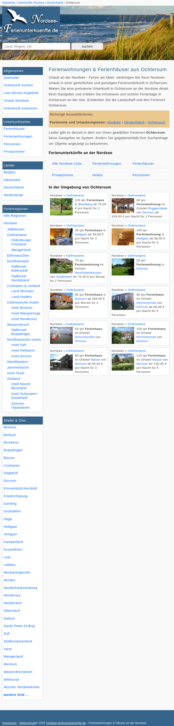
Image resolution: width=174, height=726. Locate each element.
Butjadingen (13, 450)
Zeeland (13, 379)
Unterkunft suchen (18, 85)
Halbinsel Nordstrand (20, 278)
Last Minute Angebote (21, 93)
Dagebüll (11, 473)
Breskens (11, 442)
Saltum (9, 618)
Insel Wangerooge (26, 313)
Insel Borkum (22, 307)
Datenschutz (27, 723)
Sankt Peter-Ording (19, 626)
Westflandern (17, 362)
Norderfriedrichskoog (20, 588)
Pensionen (12, 144)
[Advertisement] (109, 411)
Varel (8, 649)
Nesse (95, 359)
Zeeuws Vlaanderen (20, 405)
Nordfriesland (18, 261)
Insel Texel (15, 373)
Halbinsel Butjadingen (21, 332)
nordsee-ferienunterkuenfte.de (66, 723)
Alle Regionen (15, 215)
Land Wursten (22, 291)
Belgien (10, 172)
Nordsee (10, 223)
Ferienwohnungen (18, 136)
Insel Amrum (21, 356)
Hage (8, 519)
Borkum (10, 435)
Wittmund (11, 679)
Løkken (9, 565)
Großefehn (12, 511)
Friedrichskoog (15, 496)
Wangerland (13, 656)
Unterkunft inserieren (21, 108)
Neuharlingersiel (17, 572)
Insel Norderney (24, 319)
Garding (10, 503)
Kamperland (13, 542)
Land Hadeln (21, 297)
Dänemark (12, 180)
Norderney (12, 595)
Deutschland (14, 187)
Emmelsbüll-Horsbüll (20, 488)
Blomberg (86, 204)
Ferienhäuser (14, 128)
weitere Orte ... (16, 695)
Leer (7, 557)
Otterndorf (12, 611)
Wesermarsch (18, 324)
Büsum (9, 458)
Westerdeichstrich (18, 672)
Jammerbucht (18, 367)
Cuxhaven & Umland (23, 286)
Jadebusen (16, 229)
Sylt (7, 633)
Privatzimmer (14, 151)
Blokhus (10, 427)
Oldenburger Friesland (21, 242)
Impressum (9, 723)
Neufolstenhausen (88, 272)
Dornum (10, 480)
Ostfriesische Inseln (23, 302)
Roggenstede (157, 208)
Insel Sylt (18, 345)
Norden (9, 580)
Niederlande (13, 195)
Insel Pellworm (23, 350)
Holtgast (10, 526)
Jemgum (10, 534)
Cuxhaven (12, 465)
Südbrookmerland (18, 641)
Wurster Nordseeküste (22, 687)
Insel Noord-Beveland (21, 386)
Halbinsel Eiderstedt (19, 268)
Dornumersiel (146, 302)
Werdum (10, 664)
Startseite (11, 78)
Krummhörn (13, 549)
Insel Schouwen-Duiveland (24, 396)
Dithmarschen (18, 255)
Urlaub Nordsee (16, 100)
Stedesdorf (64, 276)
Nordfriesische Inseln (24, 339)
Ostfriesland (17, 235)
